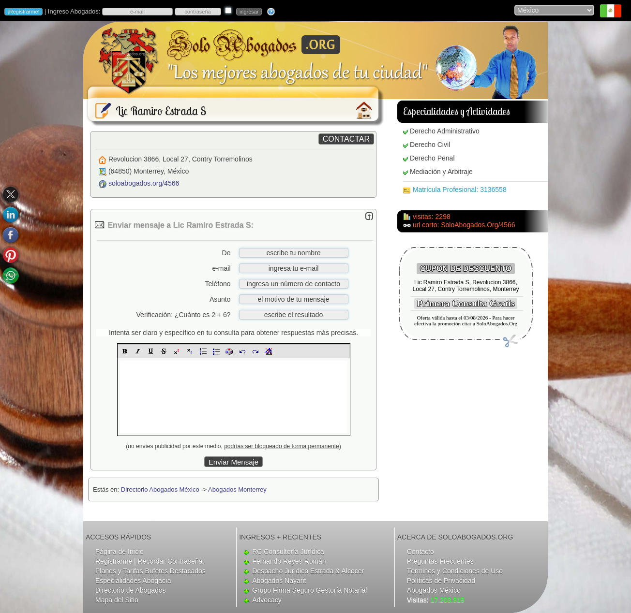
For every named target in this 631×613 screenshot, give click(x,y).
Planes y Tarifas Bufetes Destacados (150, 571)
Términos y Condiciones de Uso (455, 571)
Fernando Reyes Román (289, 561)
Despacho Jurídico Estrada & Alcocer (308, 571)
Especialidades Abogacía (133, 580)
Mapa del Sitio (116, 600)
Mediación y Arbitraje (441, 171)
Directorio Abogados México (160, 489)
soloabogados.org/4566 (143, 183)
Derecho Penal (432, 158)
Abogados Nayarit (279, 580)
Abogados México (434, 590)
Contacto (420, 551)
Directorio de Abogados (130, 590)
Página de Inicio (119, 551)
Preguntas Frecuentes (440, 561)
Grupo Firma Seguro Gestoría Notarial (309, 590)
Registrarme (113, 561)
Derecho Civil (430, 144)
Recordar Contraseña (169, 561)
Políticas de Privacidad (441, 580)
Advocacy (267, 600)
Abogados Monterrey (237, 489)
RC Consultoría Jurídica (288, 551)
